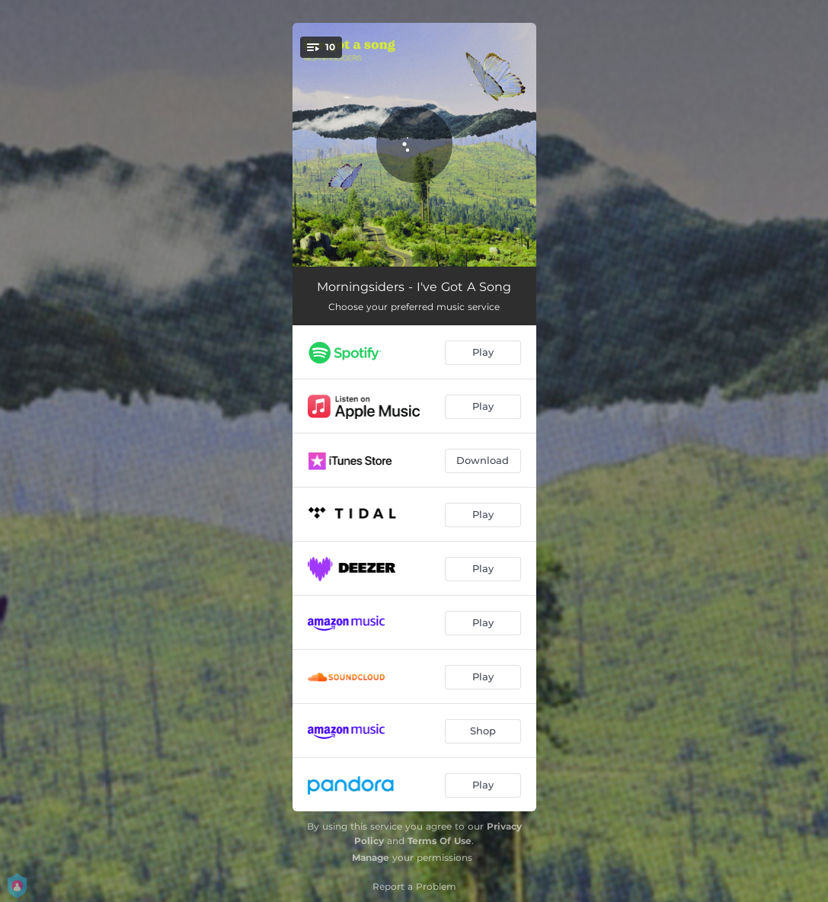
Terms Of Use (440, 840)
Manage (370, 857)
